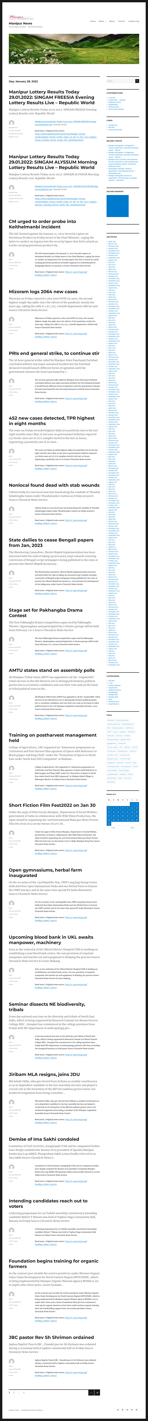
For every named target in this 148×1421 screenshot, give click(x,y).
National (120, 762)
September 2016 (114, 508)
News (101, 21)
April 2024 (112, 297)
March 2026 (112, 244)
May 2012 (111, 628)
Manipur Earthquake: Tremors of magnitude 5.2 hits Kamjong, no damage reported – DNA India (122, 178)
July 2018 (111, 457)
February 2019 (113, 440)
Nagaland (111, 762)
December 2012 (113, 612)
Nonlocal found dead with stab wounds (54, 485)
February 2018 (113, 468)
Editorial (123, 732)
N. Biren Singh (125, 759)
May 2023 (111, 322)
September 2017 (114, 480)
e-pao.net (111, 98)
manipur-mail (112, 755)
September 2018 (114, 452)
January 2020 (113, 415)
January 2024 (113, 304)
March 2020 (112, 410)
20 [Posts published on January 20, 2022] (123, 816)
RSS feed (111, 127)
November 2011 (113, 642)
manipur (133, 751)
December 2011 (113, 639)
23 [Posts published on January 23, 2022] (137, 816)
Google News (13, 134)
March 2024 (112, 299)
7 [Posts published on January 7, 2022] (127, 808)
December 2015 (113, 528)
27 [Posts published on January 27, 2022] (123, 820)
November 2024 (114, 281)
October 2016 (113, 505)
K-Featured (111, 751)
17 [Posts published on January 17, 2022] (109, 816)
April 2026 (112, 241)
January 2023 (113, 332)
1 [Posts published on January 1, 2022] (132, 804)
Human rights (112, 747)
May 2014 (111, 572)
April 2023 (112, 325)
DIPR (109, 732)
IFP (121, 747)
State (120, 778)
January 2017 (112, 498)
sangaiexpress (112, 774)
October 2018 (113, 450)
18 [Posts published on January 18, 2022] (113, 816)
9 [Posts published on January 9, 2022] (136, 808)
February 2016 (113, 524)
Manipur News (20, 23)
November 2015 (113, 531)
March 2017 (112, 494)
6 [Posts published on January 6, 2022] (122, 808)
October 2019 (113, 422)
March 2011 (112, 660)
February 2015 (113, 552)
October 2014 (113, 561)
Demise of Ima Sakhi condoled (44, 1139)
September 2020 (114, 397)
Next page (97, 1395)
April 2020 (112, 408)
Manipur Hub (113, 695)
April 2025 (112, 269)
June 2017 (111, 487)
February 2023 (113, 329)
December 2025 (113, 251)
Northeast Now (113, 107)
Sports (130, 774)
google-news (13, 137)
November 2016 (113, 503)
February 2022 (113, 357)
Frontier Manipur (114, 685)
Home (93, 21)
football (127, 736)
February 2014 (113, 579)
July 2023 (111, 318)
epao (10, 259)
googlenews (13, 127)
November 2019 (113, 420)
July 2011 (111, 651)
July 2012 (111, 623)
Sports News (111, 778)
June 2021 (111, 376)
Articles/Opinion (128, 724)
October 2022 (113, 339)
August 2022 (112, 343)
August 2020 (112, 399)
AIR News (110, 720)
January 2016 (113, 526)
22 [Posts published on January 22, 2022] (132, 816)
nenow (127, 762)
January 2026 (113, 248)
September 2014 (114, 563)
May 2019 (111, 434)
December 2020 (113, 390)
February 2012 (113, 635)
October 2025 (113, 255)
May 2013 (111, 600)
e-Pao (11, 265)
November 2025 (114, 253)
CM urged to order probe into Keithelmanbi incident (42, 224)
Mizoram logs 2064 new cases (43, 291)
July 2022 (111, 346)
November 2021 (113, 364)
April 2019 (112, 436)
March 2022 (112, 355)
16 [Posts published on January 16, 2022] (137, 812)
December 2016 (113, 501)
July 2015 (111, 540)
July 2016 (111, 512)
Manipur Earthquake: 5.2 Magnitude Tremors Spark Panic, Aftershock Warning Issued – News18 (123, 148)
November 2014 (113, 558)
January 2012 (112, 637)
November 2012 (113, 614)
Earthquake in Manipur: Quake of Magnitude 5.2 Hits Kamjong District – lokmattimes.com (122, 171)
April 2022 (112, 353)
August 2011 (112, 649)
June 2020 (112, 403)
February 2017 (113, 496)
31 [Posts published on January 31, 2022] (109, 824)
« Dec (113, 828)
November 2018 (113, 447)
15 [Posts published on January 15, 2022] (132, 812)
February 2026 (113, 246)
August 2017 (112, 482)
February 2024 (113, 302)
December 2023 (113, 306)
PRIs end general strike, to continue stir (54, 353)
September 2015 (114, 535)
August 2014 (112, 565)
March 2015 (112, 549)
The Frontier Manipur (116, 109)
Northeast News (113, 766)
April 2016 (112, 519)
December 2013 (113, 584)
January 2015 (112, 554)
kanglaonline (122, 751)
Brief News (129, 728)
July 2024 (111, 290)
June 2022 (112, 348)
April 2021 (112, 380)
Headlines (122, 743)
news (134, 762)
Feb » (133, 828)
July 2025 (111, 262)
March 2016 (112, 521)
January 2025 (113, 276)
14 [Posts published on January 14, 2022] (127, 812)
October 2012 (113, 616)
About (112, 21)
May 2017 (111, 489)
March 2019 (112, 438)
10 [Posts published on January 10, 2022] (109, 812)
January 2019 (113, 443)
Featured (110, 736)
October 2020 (113, 394)
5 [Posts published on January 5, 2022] (118, 808)
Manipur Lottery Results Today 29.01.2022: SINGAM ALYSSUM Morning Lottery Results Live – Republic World (53, 162)
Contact (121, 21)
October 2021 (113, 366)
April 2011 (111, 658)
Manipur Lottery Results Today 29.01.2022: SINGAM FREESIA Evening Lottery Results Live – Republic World (52, 97)
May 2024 (111, 295)
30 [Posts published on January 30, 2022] (137, 820)
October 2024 (113, 283)
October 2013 (112, 589)
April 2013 (111, 602)
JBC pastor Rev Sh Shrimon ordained (51, 1337)
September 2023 (114, 313)
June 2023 (111, 320)
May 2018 (111, 461)
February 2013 (113, 607)
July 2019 (111, 429)
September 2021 (114, 369)
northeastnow (126, 766)
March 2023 (112, 327)
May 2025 (111, 267)
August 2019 (112, 427)
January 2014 (112, 582)
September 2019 (114, 424)
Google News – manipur (117, 100)
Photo (135, 766)
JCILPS (134, 747)
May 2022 (111, 350)
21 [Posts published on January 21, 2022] (127, 816)
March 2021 (112, 383)
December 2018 (113, 445)
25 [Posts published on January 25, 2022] (114, 820)
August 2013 (112, 593)
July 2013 (111, 595)
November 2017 (113, 475)
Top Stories (111, 782)
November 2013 (113, 586)
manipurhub (124, 755)
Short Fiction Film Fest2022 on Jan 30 (52, 805)
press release (112, 770)
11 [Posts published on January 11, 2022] (113, 812)
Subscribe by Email (115, 130)
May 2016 (111, 517)
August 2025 (112, 260)
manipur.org (133, 21)
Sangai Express (113, 704)
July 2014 (111, 568)
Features (119, 736)
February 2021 (113, 385)
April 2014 (112, 575)
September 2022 (114, 341)
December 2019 (113, 417)
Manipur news (112, 759)
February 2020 (113, 413)
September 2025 (114, 258)
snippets (123, 774)
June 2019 (111, 431)
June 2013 (111, 598)
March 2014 (112, 577)
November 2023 (113, 309)
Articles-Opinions (113, 724)
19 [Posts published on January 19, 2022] (118, 816)
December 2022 (113, 334)
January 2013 (112, 609)
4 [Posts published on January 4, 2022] (113, 808)
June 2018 (111, 459)
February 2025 (113, 274)
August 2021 (112, 371)
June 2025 (112, 265)
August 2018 (112, 454)
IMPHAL (127, 747)
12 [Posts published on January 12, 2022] (118, 812)
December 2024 (113, 279)
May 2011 (111, 656)
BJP (108, 728)
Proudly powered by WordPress (32, 1410)
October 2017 (113, 477)
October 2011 (112, 644)
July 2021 (111, 373)
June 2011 (111, 653)
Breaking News (117, 728)
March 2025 (112, 272)
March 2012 (112, 632)
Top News (127, 778)
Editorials (131, 732)
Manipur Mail (113, 697)
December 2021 (113, 362)
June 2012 (111, 626)
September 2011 (113, 646)
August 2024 (112, 288)
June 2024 (112, 292)
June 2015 (111, 542)
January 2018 (112, 471)
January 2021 (112, 387)
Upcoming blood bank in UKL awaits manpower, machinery (51, 939)
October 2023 (113, 311)
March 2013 (112, 605)
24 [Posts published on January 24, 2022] (109, 820)
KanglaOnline (113, 105)
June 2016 (111, 514)
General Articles (113, 739)
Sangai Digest (124, 770)
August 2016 (112, 510)
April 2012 (112, 630)
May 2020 (111, 406)
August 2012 (112, 621)
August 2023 (112, 316)
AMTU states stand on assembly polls (52, 670)
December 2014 (113, 556)
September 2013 (114, 591)
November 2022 (114, 336)
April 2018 (112, 464)
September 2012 (114, 619)
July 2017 (111, 484)
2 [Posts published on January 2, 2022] (136, 804)
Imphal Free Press (114, 102)
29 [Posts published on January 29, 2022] (132, 820)
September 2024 (114, 285)
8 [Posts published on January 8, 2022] (132, 808)
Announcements (122, 720)
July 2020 (111, 401)
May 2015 (111, 545)
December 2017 (113, 473)
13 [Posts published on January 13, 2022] (123, 812)
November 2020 (114, 392)
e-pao (11, 268)
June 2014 (111, 570)
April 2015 (112, 547)
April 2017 (112, 491)
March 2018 (112, 466)
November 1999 (114, 665)
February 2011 (113, 663)
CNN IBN (111, 681)
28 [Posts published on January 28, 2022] (127, 820)
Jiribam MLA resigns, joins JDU (44, 1074)
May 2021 (111, 378)
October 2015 (113, 533)
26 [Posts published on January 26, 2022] (118, 820)
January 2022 (113, 359)
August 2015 (112, 538)
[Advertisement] (118, 206)
